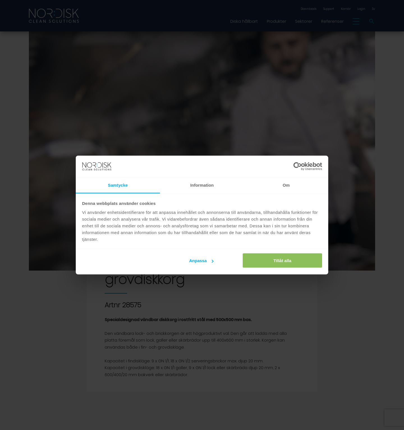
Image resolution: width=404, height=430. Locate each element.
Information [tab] (202, 184)
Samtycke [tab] (118, 184)
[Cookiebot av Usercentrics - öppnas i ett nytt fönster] (297, 166)
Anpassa (201, 260)
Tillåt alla (282, 260)
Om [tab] (286, 184)
